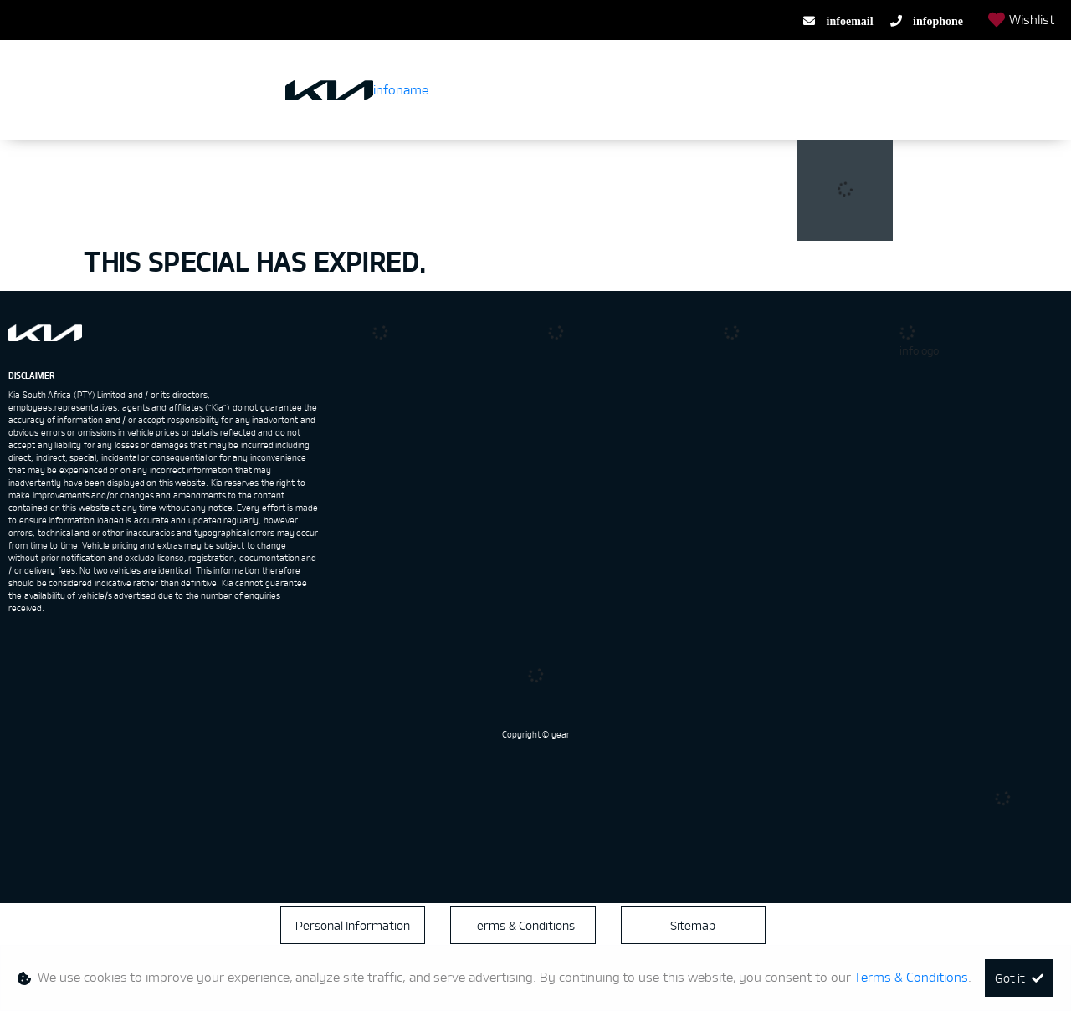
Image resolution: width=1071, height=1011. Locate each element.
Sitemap (692, 925)
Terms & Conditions (522, 925)
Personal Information (353, 925)
